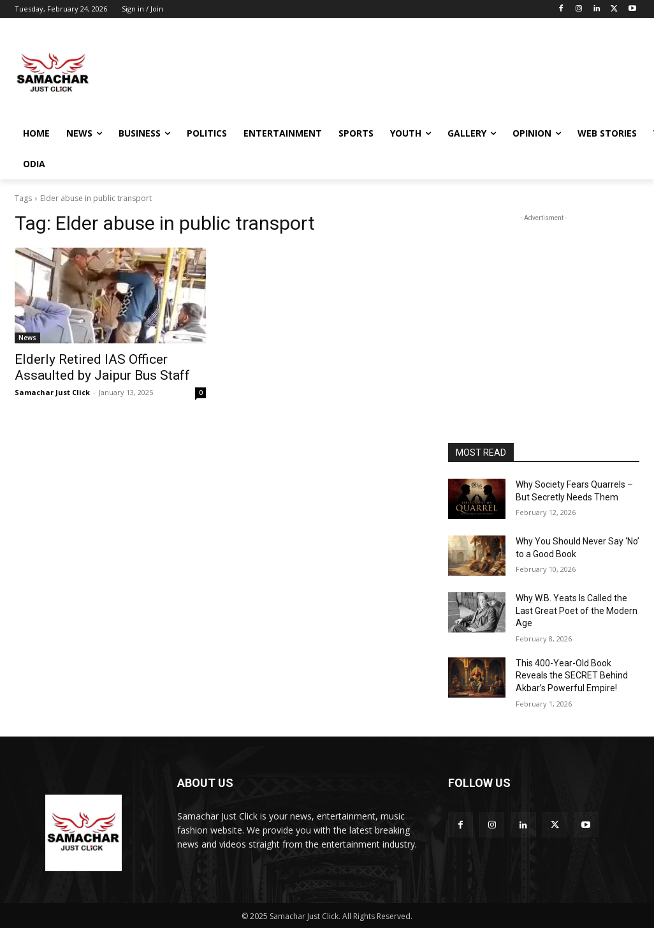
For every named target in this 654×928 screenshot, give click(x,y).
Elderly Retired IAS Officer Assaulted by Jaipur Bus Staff (102, 367)
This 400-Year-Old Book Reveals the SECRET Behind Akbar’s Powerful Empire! (572, 675)
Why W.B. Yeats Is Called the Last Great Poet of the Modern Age (576, 610)
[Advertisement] (313, 72)
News (27, 337)
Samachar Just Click (52, 392)
